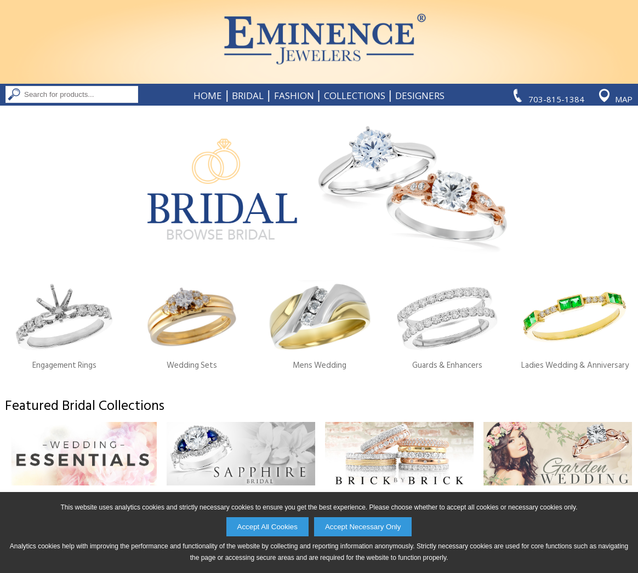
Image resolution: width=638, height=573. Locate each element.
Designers (420, 95)
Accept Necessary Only (363, 527)
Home (207, 95)
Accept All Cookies (267, 527)
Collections (354, 95)
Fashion (294, 95)
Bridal (248, 95)
